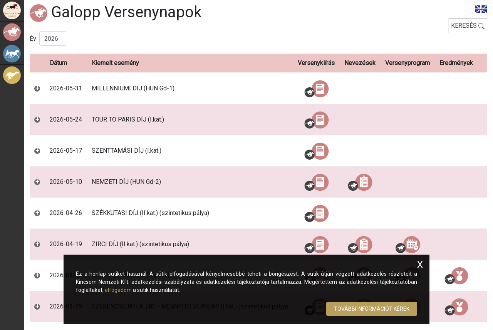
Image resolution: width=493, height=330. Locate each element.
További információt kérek (371, 309)
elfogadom (118, 290)
